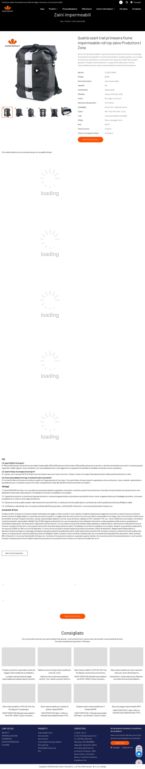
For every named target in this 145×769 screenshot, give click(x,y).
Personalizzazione (69, 9)
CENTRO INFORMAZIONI (10, 742)
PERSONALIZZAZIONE (10, 736)
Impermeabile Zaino (45, 733)
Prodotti (52, 9)
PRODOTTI (5, 733)
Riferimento (87, 9)
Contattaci (136, 9)
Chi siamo (124, 9)
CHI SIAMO (5, 745)
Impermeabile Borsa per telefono (50, 742)
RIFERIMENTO (7, 739)
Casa (42, 9)
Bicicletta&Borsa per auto (47, 748)
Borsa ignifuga (43, 745)
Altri (39, 751)
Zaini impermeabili (78, 21)
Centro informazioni (104, 9)
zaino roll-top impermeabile (15, 553)
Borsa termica (43, 739)
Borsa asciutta (43, 736)
